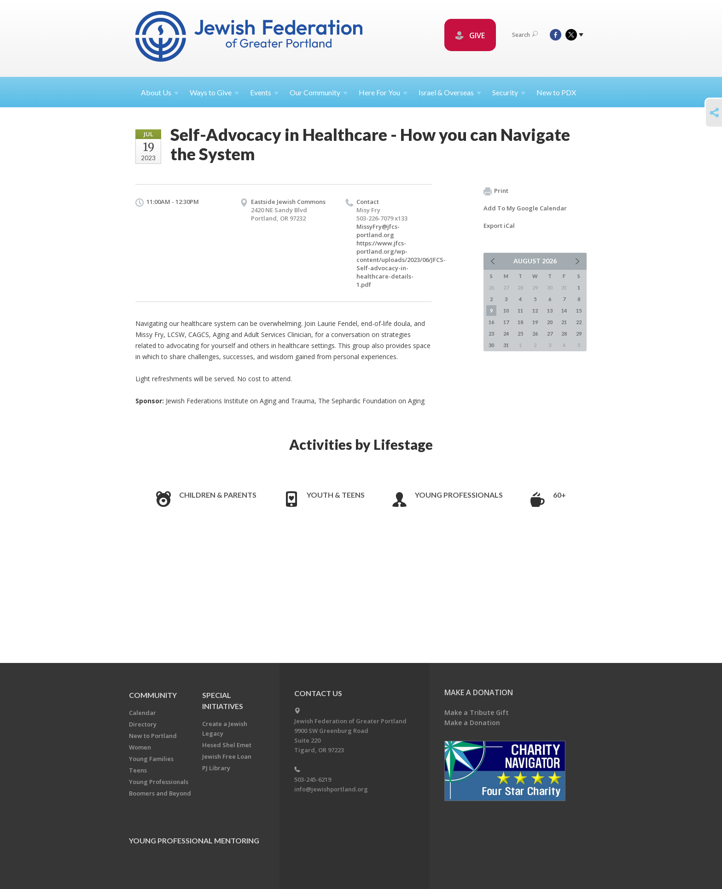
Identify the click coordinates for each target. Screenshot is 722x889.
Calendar (142, 713)
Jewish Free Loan (226, 756)
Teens (138, 770)
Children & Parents (217, 494)
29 (579, 334)
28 (564, 334)
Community (153, 695)
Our (319, 92)
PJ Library (216, 768)
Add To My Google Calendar (525, 208)
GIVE (470, 35)
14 (564, 311)
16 (491, 322)
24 (506, 334)
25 (520, 334)
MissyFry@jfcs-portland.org (378, 230)
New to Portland (153, 736)
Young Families (151, 759)
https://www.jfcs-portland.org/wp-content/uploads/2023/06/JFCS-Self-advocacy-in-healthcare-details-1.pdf (401, 264)
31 (506, 345)
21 (564, 322)
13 (550, 311)
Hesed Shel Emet (226, 745)
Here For (383, 92)
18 (520, 322)
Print (495, 191)
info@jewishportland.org (331, 789)
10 (506, 311)
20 (550, 322)
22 (579, 322)
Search (525, 35)
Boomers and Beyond (160, 793)
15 (579, 311)
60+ (559, 494)
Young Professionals (459, 494)
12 (535, 311)
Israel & (450, 92)
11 (520, 311)
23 (491, 334)
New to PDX (556, 92)
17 (506, 322)
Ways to (214, 92)
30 (491, 345)
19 (535, 322)
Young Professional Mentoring (194, 840)
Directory (143, 724)
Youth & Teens (336, 494)
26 (535, 334)
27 (550, 334)
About (160, 92)
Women (140, 747)
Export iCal (499, 225)
